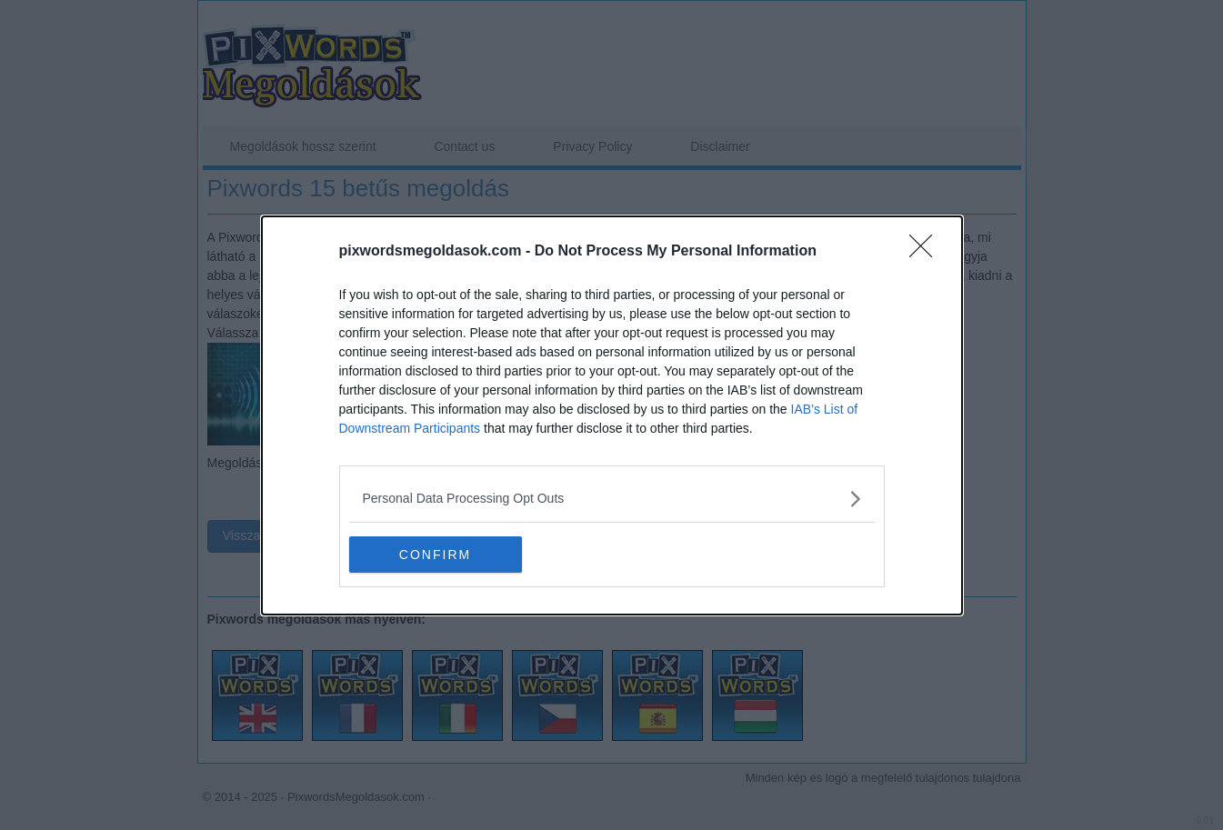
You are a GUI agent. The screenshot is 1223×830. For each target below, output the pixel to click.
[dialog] (612, 415)
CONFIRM (435, 553)
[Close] (926, 252)
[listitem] (612, 498)
